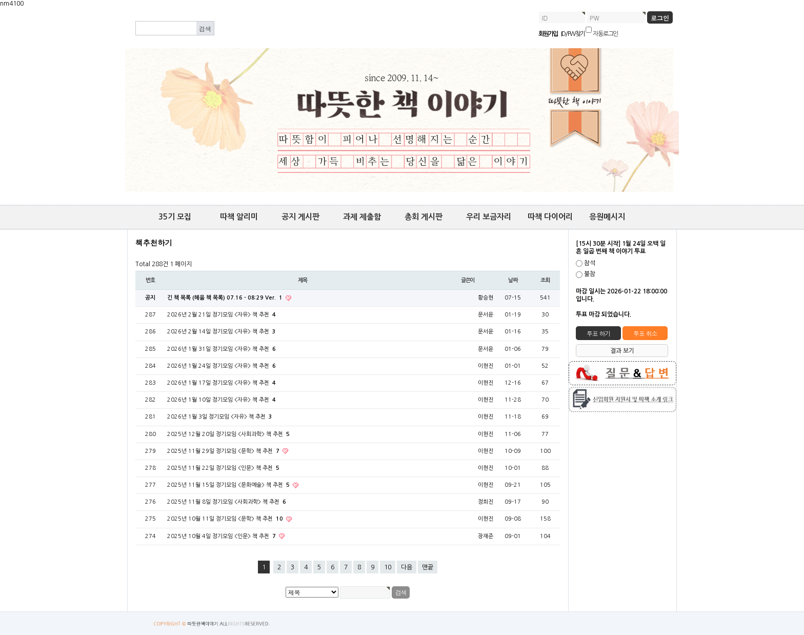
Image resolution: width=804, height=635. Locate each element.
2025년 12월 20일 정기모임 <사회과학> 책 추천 (228, 434)
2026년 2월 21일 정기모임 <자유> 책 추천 (221, 315)
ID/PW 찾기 (573, 34)
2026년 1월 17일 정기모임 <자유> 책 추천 (221, 383)
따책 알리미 (239, 217)
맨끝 (427, 567)
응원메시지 (607, 217)
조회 (545, 280)
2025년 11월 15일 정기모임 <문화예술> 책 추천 (229, 485)
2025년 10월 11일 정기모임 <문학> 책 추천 (226, 519)
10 (387, 567)
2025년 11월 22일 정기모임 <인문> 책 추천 (223, 468)
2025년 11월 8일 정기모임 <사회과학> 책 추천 (226, 502)
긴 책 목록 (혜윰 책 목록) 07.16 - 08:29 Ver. (225, 298)
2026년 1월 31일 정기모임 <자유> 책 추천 (221, 349)
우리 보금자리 (488, 217)
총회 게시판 (424, 217)
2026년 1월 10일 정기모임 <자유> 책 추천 (221, 400)
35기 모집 (174, 217)
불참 (589, 274)
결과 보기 (622, 351)
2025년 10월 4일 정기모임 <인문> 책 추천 (222, 536)
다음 (406, 567)
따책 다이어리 (550, 217)
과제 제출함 (362, 217)
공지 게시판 (300, 217)
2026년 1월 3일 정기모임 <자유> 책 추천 (219, 417)
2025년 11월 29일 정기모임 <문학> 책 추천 (224, 451)
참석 (589, 263)
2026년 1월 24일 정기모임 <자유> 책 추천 (221, 366)
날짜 (512, 280)
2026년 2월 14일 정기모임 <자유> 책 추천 (221, 331)
